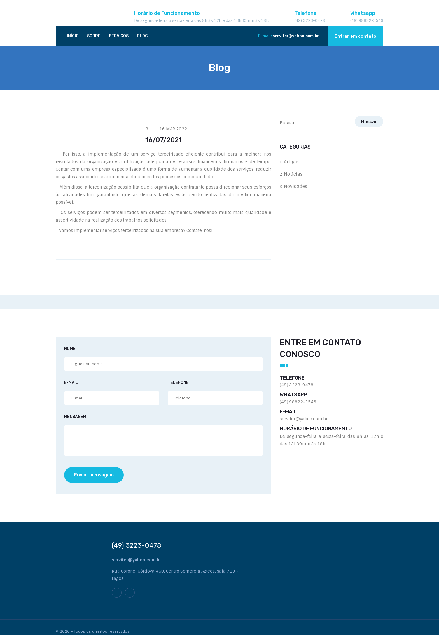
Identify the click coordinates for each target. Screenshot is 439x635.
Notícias (297, 174)
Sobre (94, 36)
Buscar (369, 121)
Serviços (119, 36)
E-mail (71, 382)
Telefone (178, 382)
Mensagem (75, 417)
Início (73, 36)
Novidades (300, 186)
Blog (142, 36)
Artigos (296, 162)
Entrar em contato (355, 36)
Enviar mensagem (94, 475)
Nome (69, 348)
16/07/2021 (163, 140)
